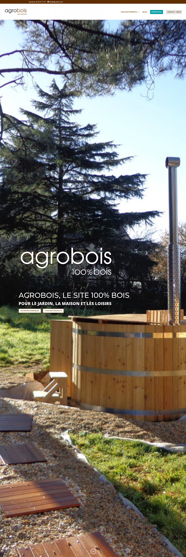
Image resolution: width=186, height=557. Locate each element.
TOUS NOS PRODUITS (53, 311)
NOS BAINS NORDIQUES (30, 311)
